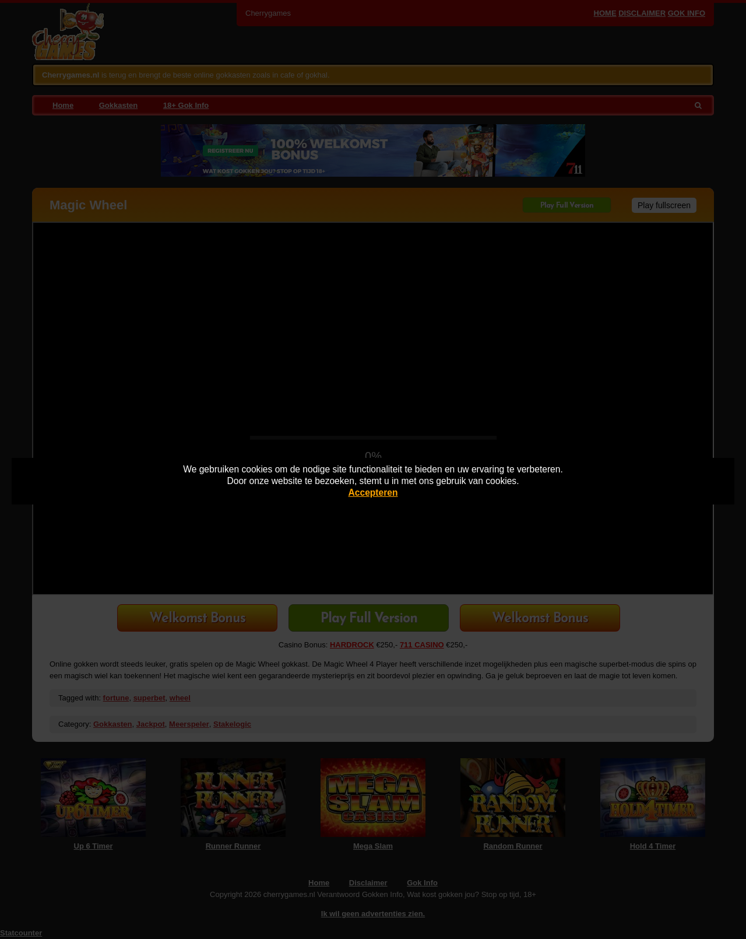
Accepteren (373, 492)
